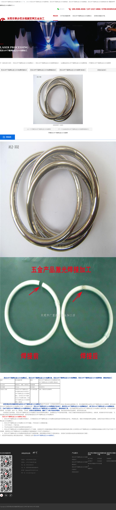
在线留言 (109, 458)
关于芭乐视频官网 (92, 453)
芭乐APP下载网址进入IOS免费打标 (11, 1)
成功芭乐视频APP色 (92, 465)
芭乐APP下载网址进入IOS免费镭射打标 (98, 1)
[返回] (61, 125)
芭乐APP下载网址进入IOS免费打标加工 (73, 70)
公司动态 (99, 458)
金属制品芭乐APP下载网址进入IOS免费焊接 (74, 63)
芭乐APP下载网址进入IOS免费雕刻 (78, 1)
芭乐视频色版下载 (101, 453)
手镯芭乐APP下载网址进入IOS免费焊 (100, 63)
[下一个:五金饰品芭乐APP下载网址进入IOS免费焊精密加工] (73, 129)
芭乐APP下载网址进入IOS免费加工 (23, 63)
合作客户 (90, 461)
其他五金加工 (101, 70)
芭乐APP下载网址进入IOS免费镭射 (59, 1)
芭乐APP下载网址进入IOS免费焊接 (40, 1)
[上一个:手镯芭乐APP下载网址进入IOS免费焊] (39, 129)
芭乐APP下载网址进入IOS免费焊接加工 (47, 63)
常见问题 (99, 463)
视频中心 (90, 468)
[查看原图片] (56, 125)
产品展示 (75, 453)
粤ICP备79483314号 (30, 506)
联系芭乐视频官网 (111, 453)
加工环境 (90, 458)
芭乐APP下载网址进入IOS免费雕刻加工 (43, 70)
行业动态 (99, 461)
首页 (9, 63)
